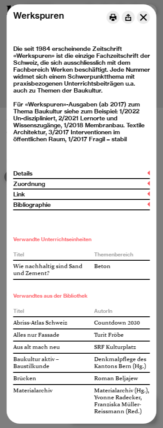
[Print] (113, 17)
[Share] (128, 17)
